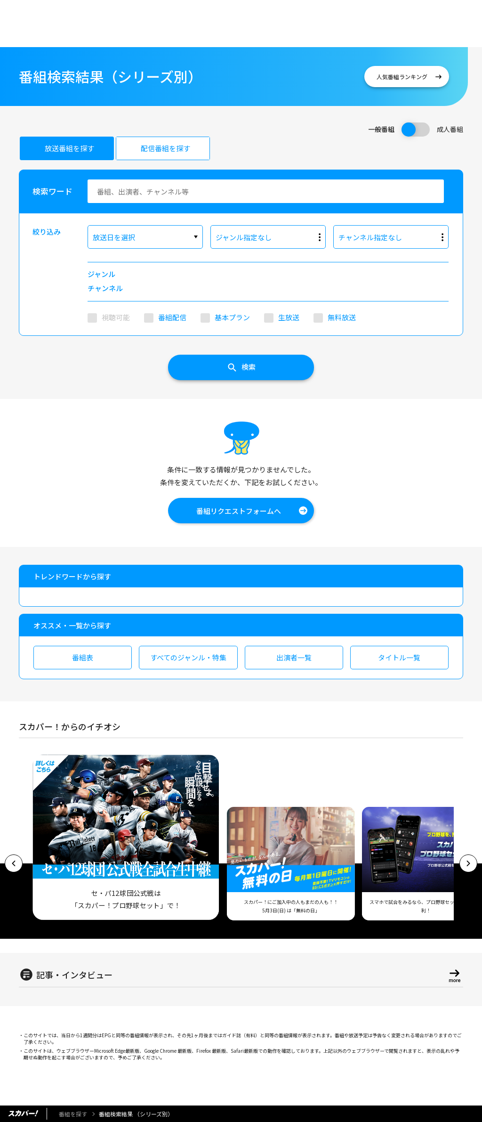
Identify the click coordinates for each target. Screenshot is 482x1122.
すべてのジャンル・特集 (188, 657)
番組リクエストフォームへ (238, 511)
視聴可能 (116, 317)
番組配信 (172, 317)
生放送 (288, 317)
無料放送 (342, 317)
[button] (14, 863)
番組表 (82, 657)
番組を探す (73, 1114)
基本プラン (232, 317)
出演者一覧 (294, 657)
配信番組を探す (165, 148)
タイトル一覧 (399, 657)
